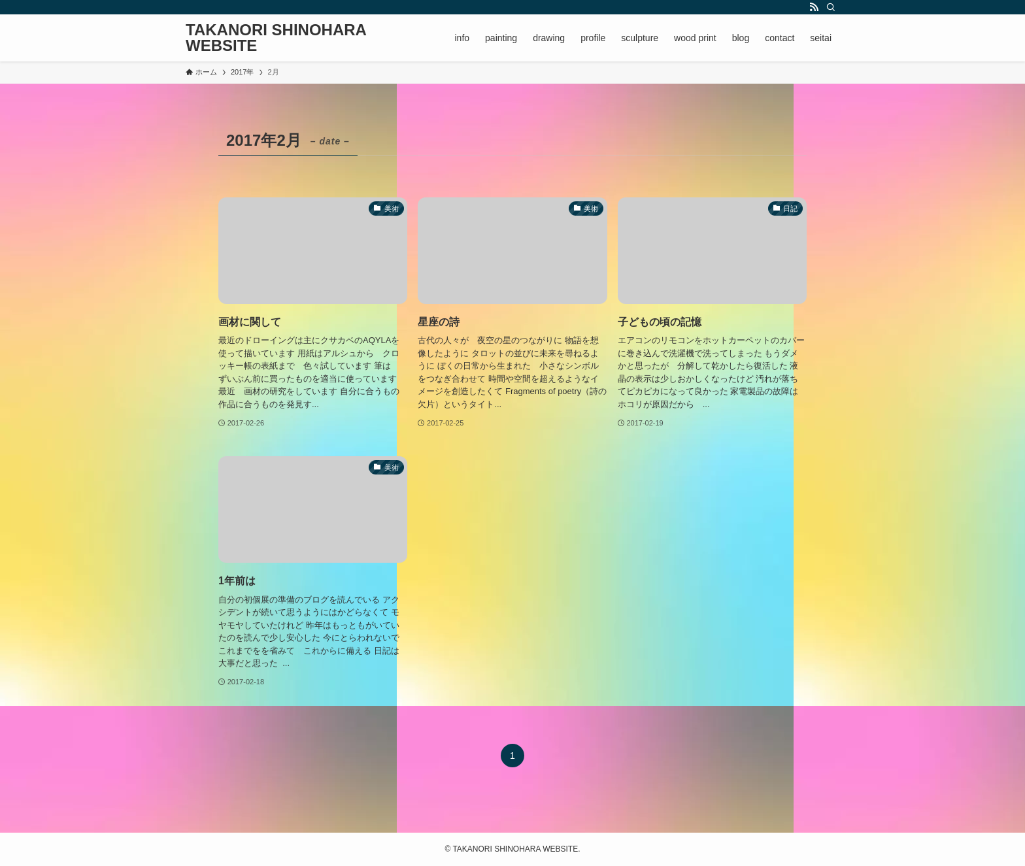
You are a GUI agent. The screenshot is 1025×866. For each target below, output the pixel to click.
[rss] (813, 7)
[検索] (830, 7)
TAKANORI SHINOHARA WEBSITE (276, 38)
